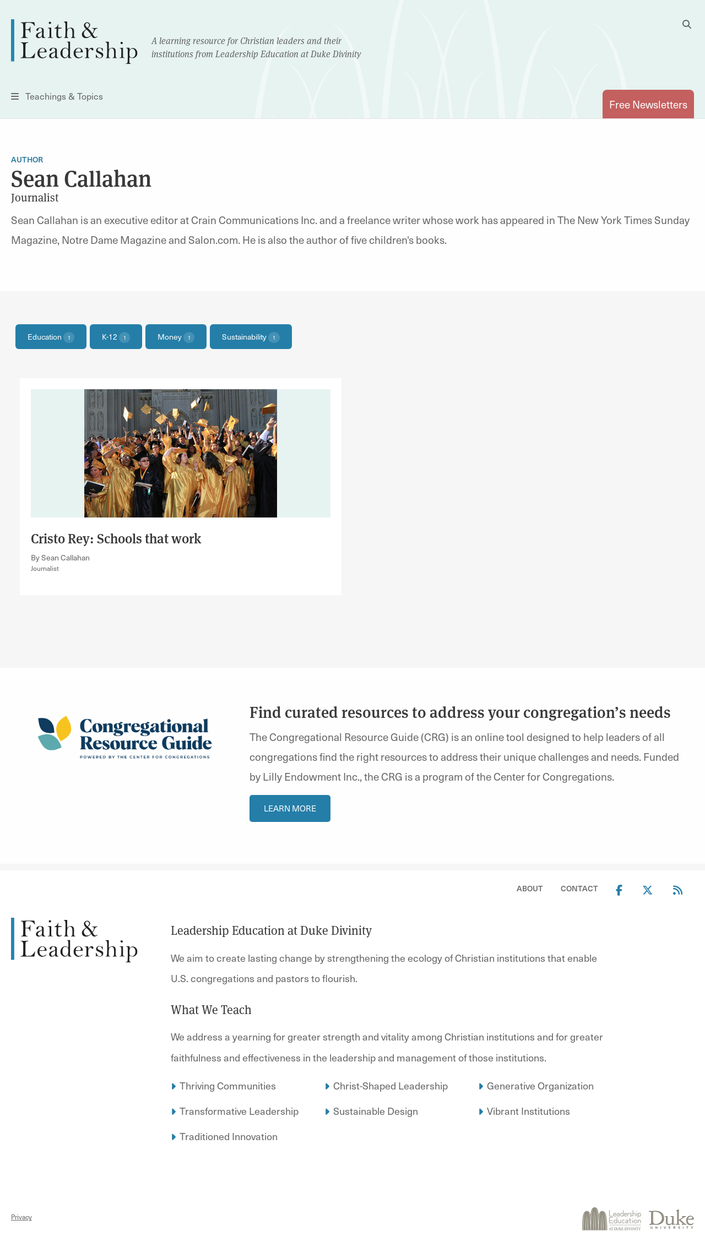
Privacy (21, 1217)
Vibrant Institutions (528, 1110)
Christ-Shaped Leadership (390, 1085)
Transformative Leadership (239, 1110)
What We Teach (211, 1009)
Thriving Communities (228, 1085)
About (530, 888)
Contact (579, 888)
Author (27, 159)
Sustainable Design (375, 1110)
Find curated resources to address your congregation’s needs (460, 711)
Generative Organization (540, 1085)
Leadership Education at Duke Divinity (271, 930)
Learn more (290, 808)
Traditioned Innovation (229, 1136)
